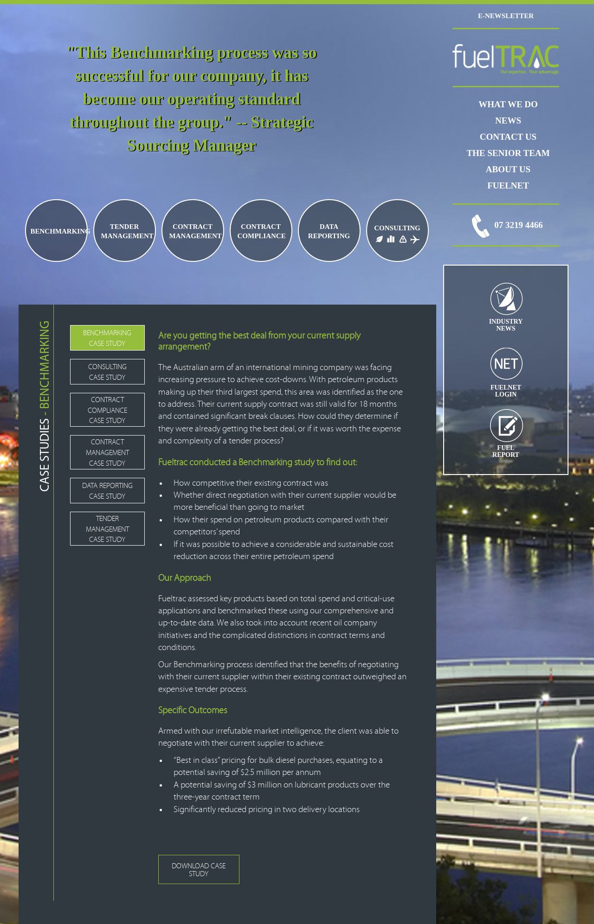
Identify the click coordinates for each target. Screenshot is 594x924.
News (508, 120)
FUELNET (508, 185)
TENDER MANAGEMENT (127, 231)
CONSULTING (397, 228)
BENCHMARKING (59, 231)
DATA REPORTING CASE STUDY (107, 491)
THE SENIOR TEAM (507, 153)
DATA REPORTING (329, 231)
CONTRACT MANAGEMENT (195, 231)
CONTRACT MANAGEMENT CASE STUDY (107, 453)
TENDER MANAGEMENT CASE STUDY (107, 529)
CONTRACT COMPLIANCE (262, 231)
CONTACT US (508, 137)
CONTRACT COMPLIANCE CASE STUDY (107, 410)
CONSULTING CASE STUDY (107, 372)
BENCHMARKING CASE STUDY (107, 338)
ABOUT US (508, 169)
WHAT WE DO (508, 104)
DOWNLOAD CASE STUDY (199, 870)
